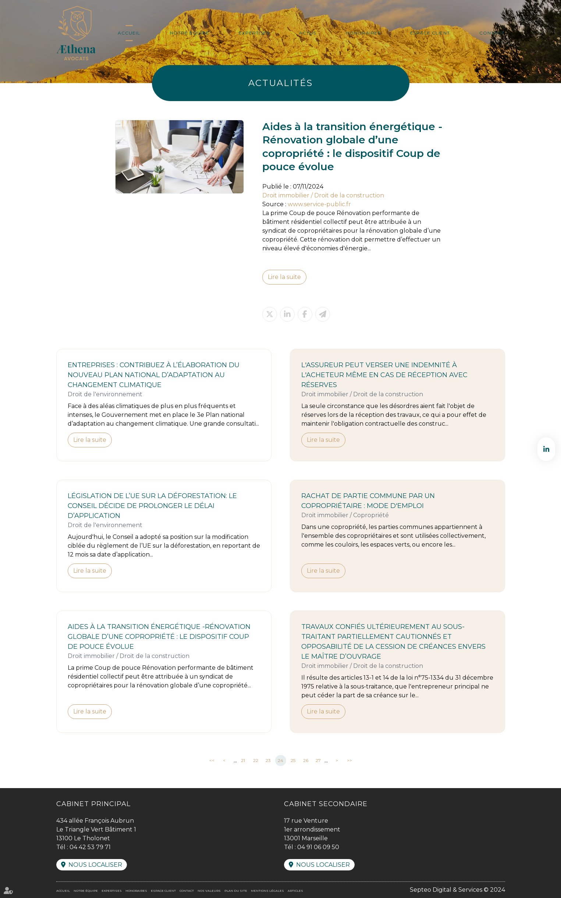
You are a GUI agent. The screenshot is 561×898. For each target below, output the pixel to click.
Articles (295, 890)
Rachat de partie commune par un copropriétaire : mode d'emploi (368, 501)
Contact (491, 33)
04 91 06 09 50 (318, 847)
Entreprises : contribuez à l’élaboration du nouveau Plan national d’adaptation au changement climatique (153, 375)
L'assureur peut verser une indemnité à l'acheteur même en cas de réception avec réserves (384, 375)
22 (255, 760)
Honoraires (363, 33)
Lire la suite (284, 276)
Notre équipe (189, 33)
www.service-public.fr (319, 204)
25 (293, 760)
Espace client (430, 33)
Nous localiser (95, 864)
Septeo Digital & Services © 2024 (457, 889)
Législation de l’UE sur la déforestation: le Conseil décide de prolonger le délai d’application (152, 506)
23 (268, 760)
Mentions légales (267, 890)
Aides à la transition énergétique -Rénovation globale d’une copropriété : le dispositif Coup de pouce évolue (159, 637)
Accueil (129, 33)
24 (280, 760)
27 (318, 760)
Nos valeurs (209, 890)
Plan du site (235, 890)
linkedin (546, 449)
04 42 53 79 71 (90, 847)
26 (305, 760)
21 (243, 760)
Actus (307, 33)
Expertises (254, 33)
